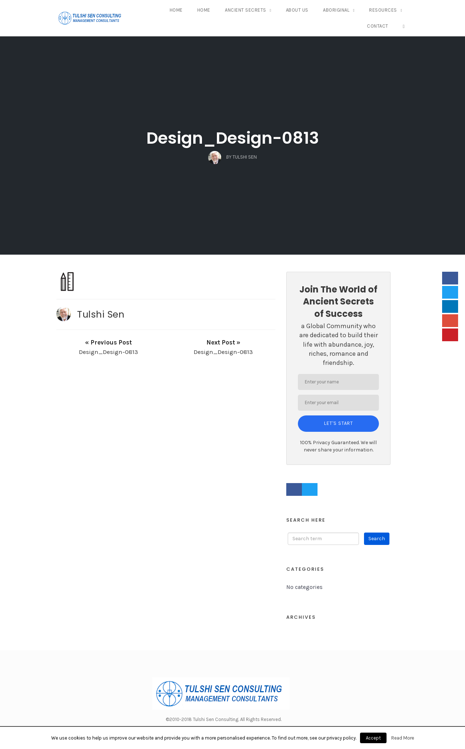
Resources (383, 10)
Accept (373, 738)
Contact (377, 26)
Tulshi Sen (100, 314)
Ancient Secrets (245, 10)
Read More (402, 738)
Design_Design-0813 (232, 138)
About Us (297, 10)
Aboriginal (336, 10)
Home (176, 10)
